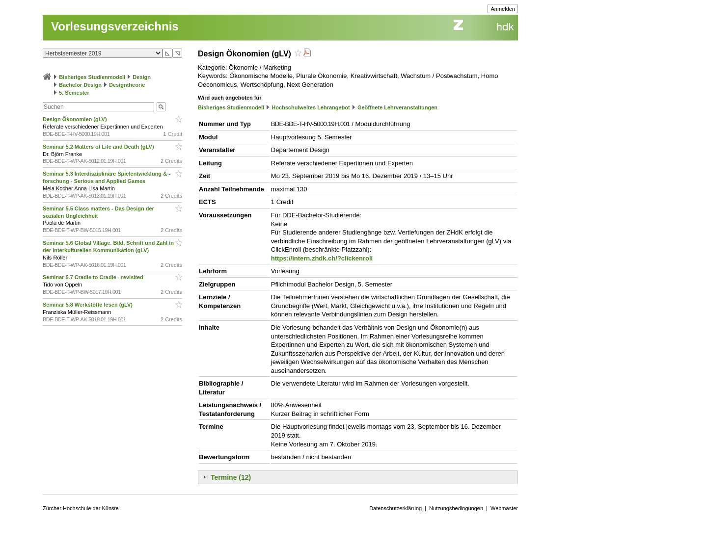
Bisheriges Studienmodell (92, 77)
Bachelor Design (80, 85)
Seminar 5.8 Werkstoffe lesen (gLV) (88, 305)
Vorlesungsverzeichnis (115, 26)
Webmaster (504, 508)
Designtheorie (127, 85)
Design (142, 77)
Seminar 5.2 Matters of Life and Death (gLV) (99, 147)
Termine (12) (231, 477)
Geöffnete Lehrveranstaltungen (397, 107)
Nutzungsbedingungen (456, 508)
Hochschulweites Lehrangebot (311, 107)
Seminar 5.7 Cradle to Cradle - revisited (94, 277)
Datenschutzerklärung (395, 508)
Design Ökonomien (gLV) (76, 119)
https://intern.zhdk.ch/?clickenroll (322, 258)
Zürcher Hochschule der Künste (81, 508)
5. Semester (74, 93)
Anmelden (502, 9)
